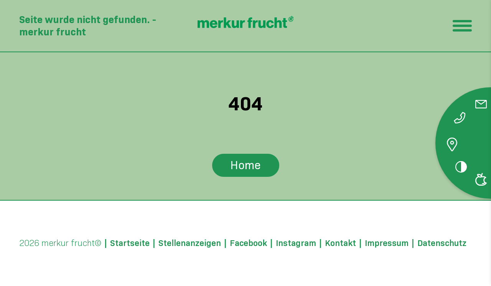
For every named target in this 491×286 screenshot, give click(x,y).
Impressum (387, 243)
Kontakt (340, 243)
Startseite (130, 243)
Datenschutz (441, 243)
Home (245, 165)
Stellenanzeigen (189, 243)
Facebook (248, 243)
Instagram (296, 243)
